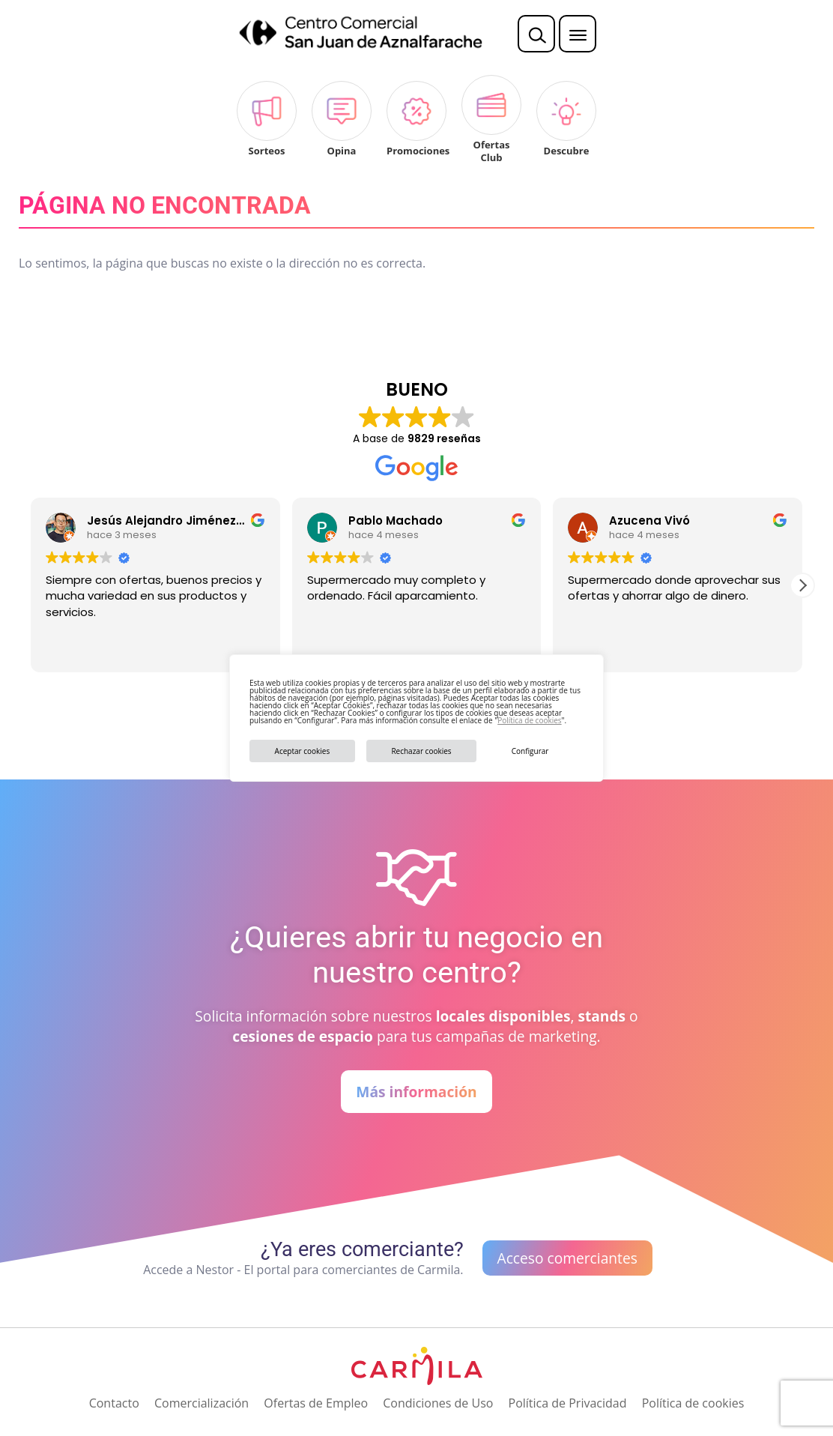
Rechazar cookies (421, 751)
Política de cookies (529, 720)
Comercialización (201, 1403)
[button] (802, 585)
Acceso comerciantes (567, 1258)
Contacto (114, 1403)
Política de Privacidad (568, 1403)
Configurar (530, 751)
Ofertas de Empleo (316, 1403)
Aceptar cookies (302, 751)
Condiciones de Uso (438, 1403)
